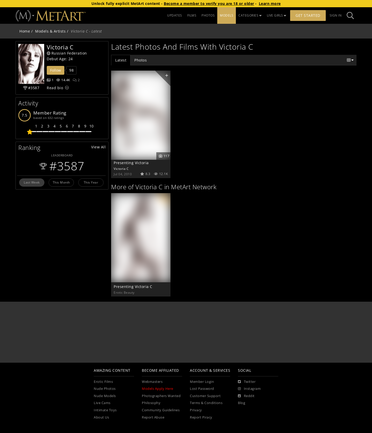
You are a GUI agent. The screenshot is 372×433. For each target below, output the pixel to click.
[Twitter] (246, 381)
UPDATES (174, 15)
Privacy (196, 410)
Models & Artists (50, 31)
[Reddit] (246, 396)
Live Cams (102, 403)
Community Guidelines (161, 410)
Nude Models (105, 396)
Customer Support (205, 396)
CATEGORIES (250, 15)
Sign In (336, 15)
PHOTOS (208, 15)
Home (24, 31)
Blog (241, 403)
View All (98, 147)
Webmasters (152, 381)
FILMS (192, 15)
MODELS (226, 15)
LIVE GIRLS (276, 15)
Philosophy (151, 403)
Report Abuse (153, 417)
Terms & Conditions (206, 403)
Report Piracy (201, 417)
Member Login (202, 381)
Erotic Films (103, 381)
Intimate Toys (105, 410)
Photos (140, 60)
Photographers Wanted (161, 396)
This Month (61, 182)
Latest (120, 60)
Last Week (32, 182)
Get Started (308, 15)
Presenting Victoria (131, 162)
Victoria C (121, 168)
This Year (91, 182)
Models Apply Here (157, 388)
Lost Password (202, 388)
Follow (55, 70)
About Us (101, 417)
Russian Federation (67, 53)
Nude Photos (105, 388)
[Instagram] (249, 388)
